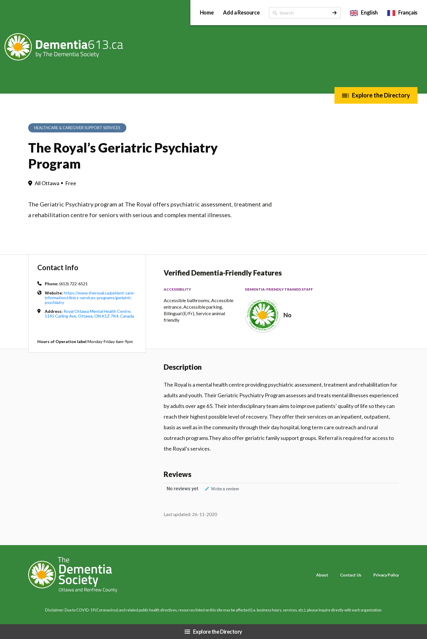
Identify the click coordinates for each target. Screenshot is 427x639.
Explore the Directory (381, 95)
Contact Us (350, 574)
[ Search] (299, 12)
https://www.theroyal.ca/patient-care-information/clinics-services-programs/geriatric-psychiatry (90, 297)
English (369, 12)
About (322, 574)
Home (207, 12)
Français (408, 12)
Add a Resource (241, 12)
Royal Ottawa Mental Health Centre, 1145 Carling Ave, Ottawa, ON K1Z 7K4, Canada (89, 313)
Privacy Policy (386, 574)
